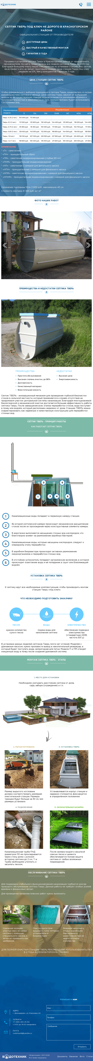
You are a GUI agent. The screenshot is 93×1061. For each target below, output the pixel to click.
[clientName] (68, 1008)
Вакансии (73, 1056)
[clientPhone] (68, 1017)
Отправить (82, 1047)
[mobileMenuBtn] (86, 4)
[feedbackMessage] (68, 1032)
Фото (82, 1056)
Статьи (89, 1056)
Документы (62, 1056)
